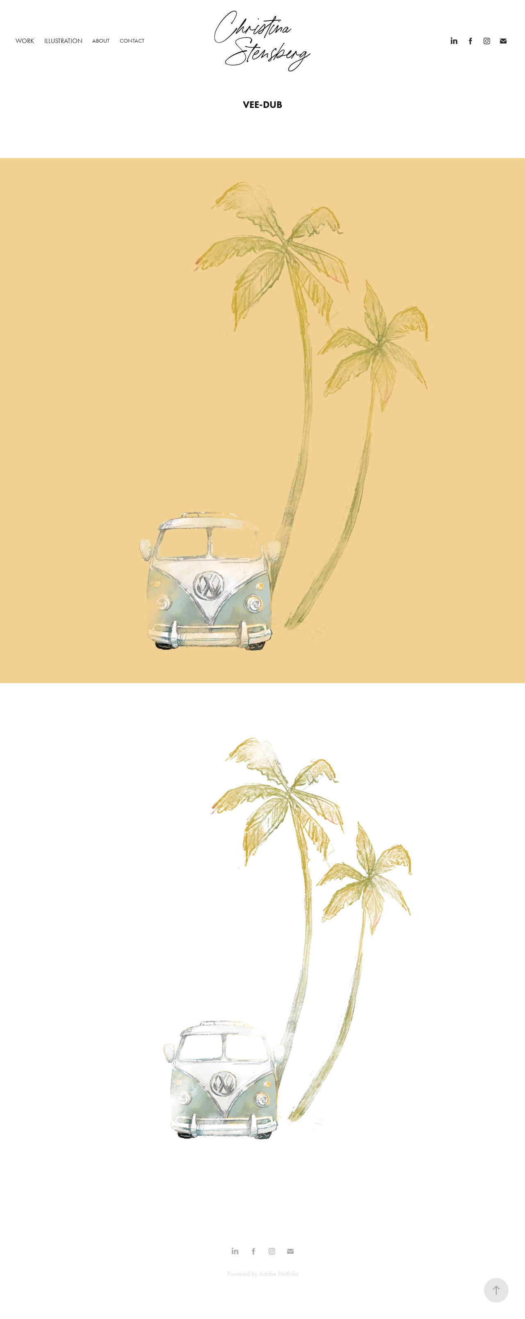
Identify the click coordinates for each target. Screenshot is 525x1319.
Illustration (63, 41)
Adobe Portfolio (278, 1274)
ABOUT (101, 40)
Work (25, 41)
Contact (132, 40)
